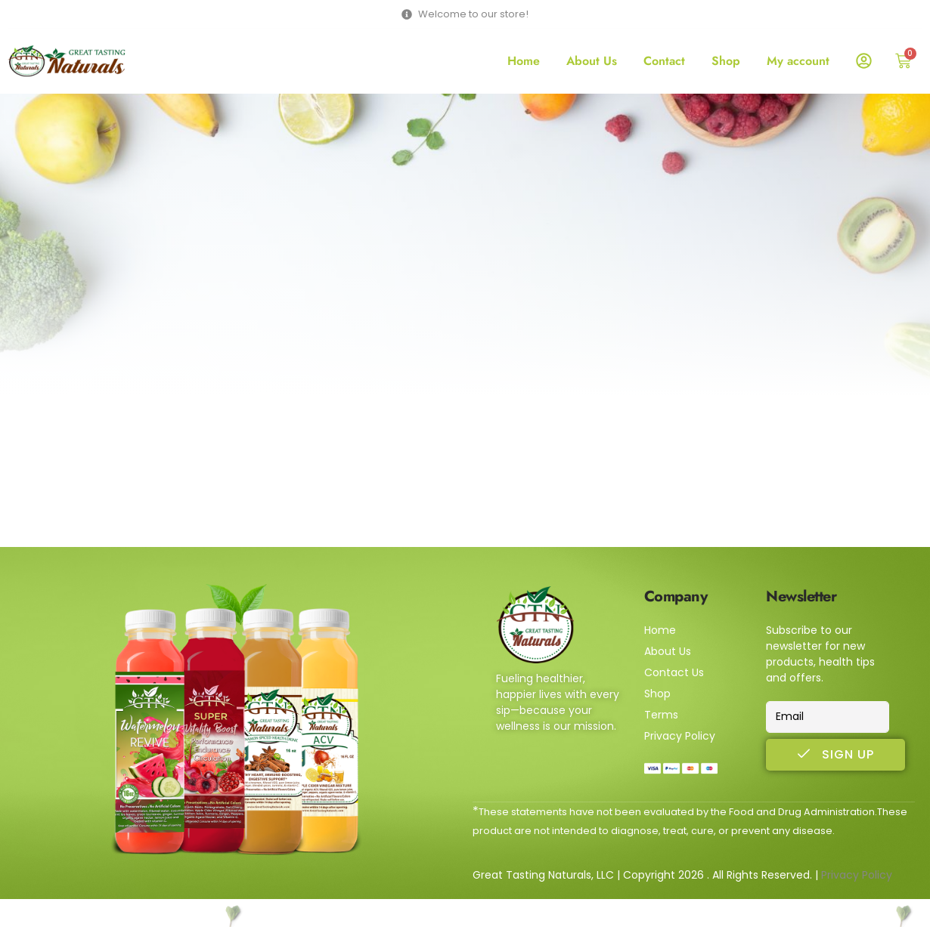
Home (523, 61)
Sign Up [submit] (836, 754)
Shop (725, 61)
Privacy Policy (856, 874)
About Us (591, 61)
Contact (664, 61)
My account (798, 61)
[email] (827, 717)
